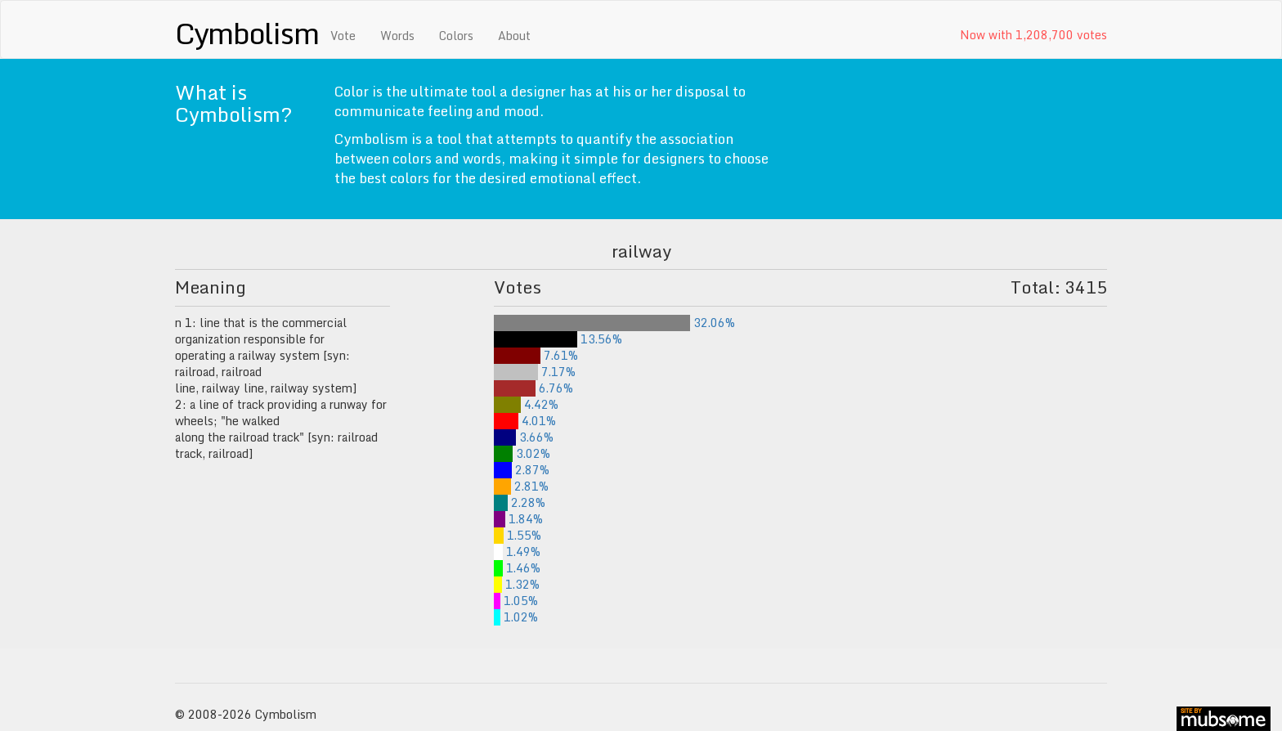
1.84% (518, 518)
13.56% (558, 339)
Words (397, 35)
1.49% (517, 551)
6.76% (533, 388)
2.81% (521, 486)
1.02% (516, 617)
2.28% (519, 502)
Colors (456, 35)
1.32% (517, 584)
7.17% (535, 371)
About (514, 35)
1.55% (517, 535)
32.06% (614, 322)
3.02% (522, 453)
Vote (343, 35)
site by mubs (1224, 718)
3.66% (524, 437)
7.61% (536, 355)
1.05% (516, 600)
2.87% (521, 469)
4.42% (526, 404)
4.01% (525, 420)
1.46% (517, 567)
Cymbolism (246, 32)
